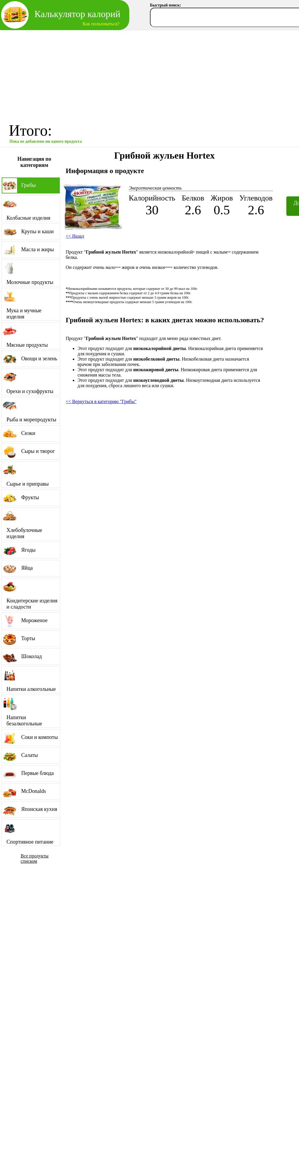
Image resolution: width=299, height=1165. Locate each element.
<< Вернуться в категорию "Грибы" (101, 401)
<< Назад (75, 236)
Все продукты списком (35, 858)
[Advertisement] (149, 74)
